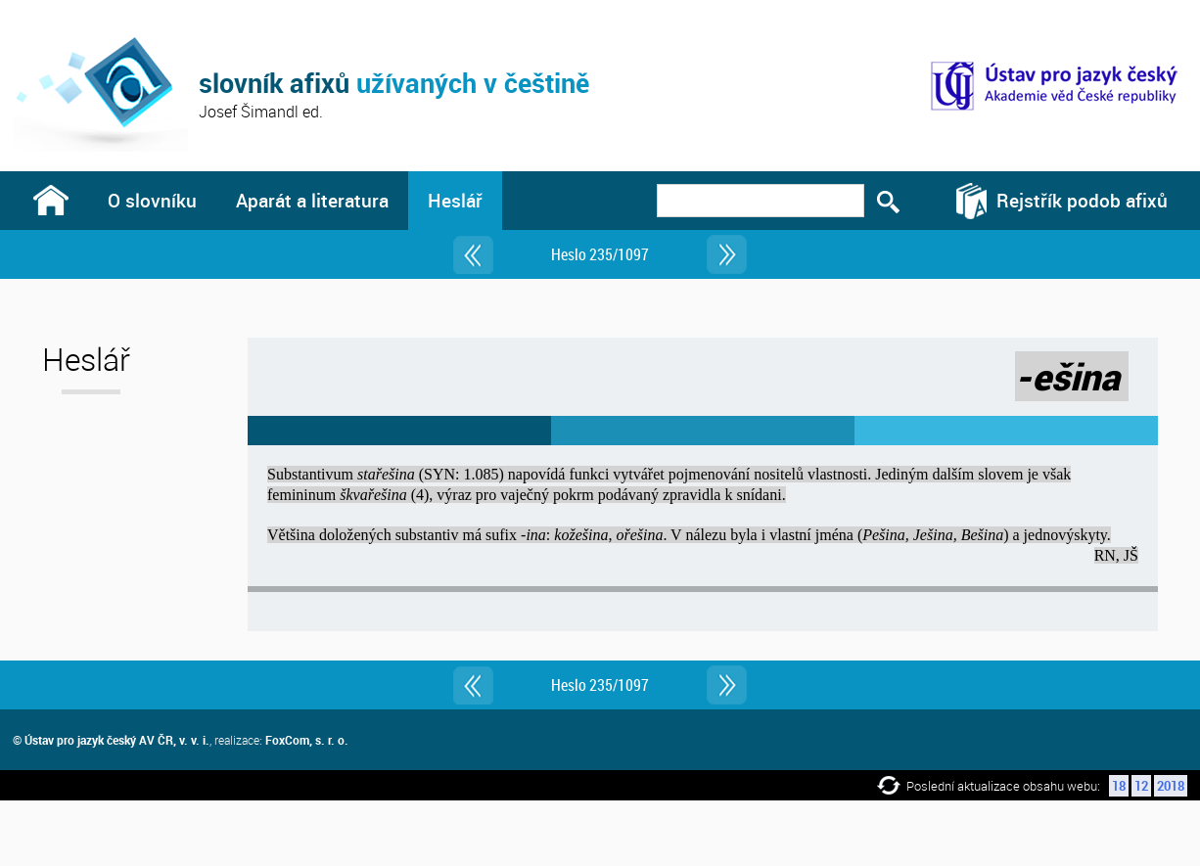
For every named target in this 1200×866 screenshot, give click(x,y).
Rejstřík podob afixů (1082, 200)
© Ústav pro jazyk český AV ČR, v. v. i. (111, 740)
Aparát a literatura (312, 200)
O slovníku (152, 200)
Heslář (455, 200)
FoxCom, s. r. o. (306, 740)
